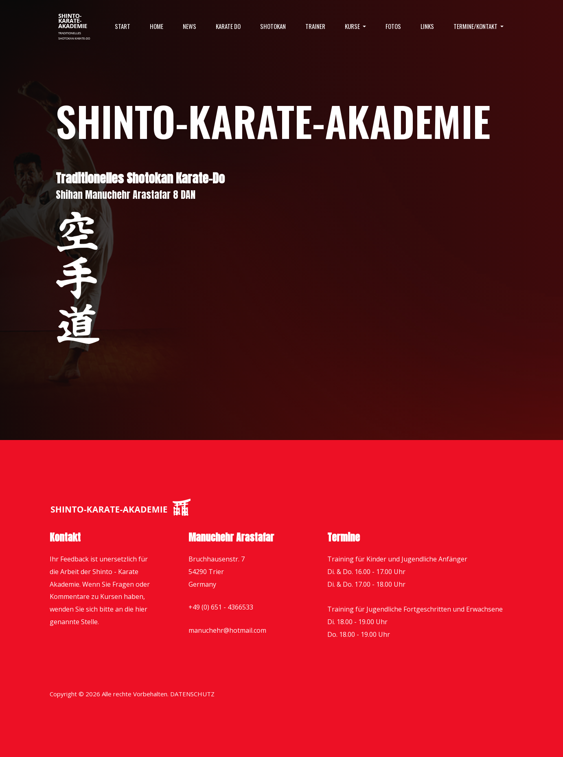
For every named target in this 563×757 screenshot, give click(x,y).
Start (122, 26)
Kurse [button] (353, 26)
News (189, 26)
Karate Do (228, 26)
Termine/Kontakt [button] (476, 26)
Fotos (393, 26)
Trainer (315, 26)
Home (156, 26)
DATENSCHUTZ (192, 694)
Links (427, 26)
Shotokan (273, 26)
